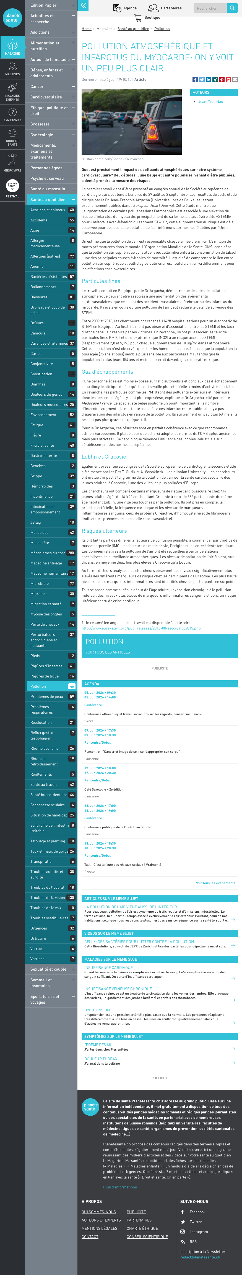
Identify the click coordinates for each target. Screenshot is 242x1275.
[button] (195, 79)
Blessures (39, 296)
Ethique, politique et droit (49, 110)
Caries (35, 353)
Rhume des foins (44, 748)
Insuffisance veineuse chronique (118, 988)
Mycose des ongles (46, 614)
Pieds (35, 655)
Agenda (130, 8)
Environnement (43, 414)
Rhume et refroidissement (44, 761)
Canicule (37, 333)
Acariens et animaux (47, 209)
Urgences (38, 928)
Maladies (12, 74)
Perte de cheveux (44, 624)
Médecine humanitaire (49, 573)
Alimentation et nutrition (44, 45)
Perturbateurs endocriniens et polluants (43, 640)
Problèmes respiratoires (41, 709)
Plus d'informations (120, 1187)
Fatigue (36, 424)
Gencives (38, 465)
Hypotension (97, 1010)
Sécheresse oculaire (47, 804)
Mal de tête (39, 542)
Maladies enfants (12, 97)
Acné (34, 230)
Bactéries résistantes (48, 276)
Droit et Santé (12, 142)
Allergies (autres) (45, 256)
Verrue (36, 948)
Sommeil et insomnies (41, 982)
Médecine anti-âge (46, 563)
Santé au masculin (47, 188)
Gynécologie (41, 134)
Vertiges (37, 958)
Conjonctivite (41, 363)
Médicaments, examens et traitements (43, 151)
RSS (188, 1241)
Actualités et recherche (42, 18)
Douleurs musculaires (49, 404)
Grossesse (40, 123)
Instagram (194, 1231)
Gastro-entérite (43, 455)
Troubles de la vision (47, 897)
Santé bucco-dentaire (48, 794)
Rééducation (41, 722)
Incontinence (41, 496)
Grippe (36, 475)
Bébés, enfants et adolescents (46, 72)
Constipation (41, 373)
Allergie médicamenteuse (45, 243)
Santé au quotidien (48, 199)
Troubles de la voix (46, 907)
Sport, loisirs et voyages (44, 999)
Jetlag (35, 522)
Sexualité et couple (48, 968)
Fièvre (35, 435)
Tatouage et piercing (47, 841)
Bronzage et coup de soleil (47, 310)
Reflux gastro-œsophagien (42, 735)
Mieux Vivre (13, 170)
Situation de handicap (48, 815)
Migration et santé (45, 603)
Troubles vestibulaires (49, 917)
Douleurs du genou (46, 394)
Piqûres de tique (44, 676)
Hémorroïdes (41, 486)
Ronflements (41, 774)
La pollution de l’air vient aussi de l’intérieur (130, 906)
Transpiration (42, 861)
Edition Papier (43, 4)
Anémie (36, 266)
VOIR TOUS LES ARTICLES (107, 652)
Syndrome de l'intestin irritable (49, 828)
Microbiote (39, 583)
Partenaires (171, 8)
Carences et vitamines (49, 343)
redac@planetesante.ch (200, 1257)
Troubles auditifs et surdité (46, 874)
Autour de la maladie (50, 59)
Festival (12, 196)
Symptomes (13, 120)
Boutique (152, 17)
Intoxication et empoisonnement (45, 509)
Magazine (12, 53)
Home (87, 28)
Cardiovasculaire (46, 96)
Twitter (191, 1222)
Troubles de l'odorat (47, 887)
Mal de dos (39, 532)
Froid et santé (42, 445)
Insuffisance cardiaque (108, 967)
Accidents (39, 220)
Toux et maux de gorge (49, 851)
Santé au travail (43, 784)
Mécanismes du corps (48, 552)
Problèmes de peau (46, 696)
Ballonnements (43, 286)
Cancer (37, 86)
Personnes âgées (46, 167)
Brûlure (37, 322)
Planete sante (12, 18)
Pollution (38, 686)
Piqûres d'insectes (46, 665)
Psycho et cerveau (47, 178)
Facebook (193, 1212)
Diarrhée (37, 384)
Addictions (40, 32)
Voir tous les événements (215, 883)
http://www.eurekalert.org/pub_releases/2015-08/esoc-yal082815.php (141, 628)
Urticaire (38, 938)
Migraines (39, 593)
